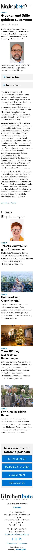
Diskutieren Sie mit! (8, 203)
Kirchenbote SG (17, 458)
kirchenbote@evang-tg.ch (17, 534)
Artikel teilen (11, 85)
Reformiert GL (17, 482)
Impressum (22, 543)
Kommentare (11, 77)
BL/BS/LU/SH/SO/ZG (17, 466)
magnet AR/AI (17, 474)
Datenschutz (12, 543)
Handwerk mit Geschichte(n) (10, 299)
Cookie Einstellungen (17, 547)
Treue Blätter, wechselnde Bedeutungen (10, 355)
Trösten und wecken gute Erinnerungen (14, 247)
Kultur (4, 12)
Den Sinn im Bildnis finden (13, 413)
